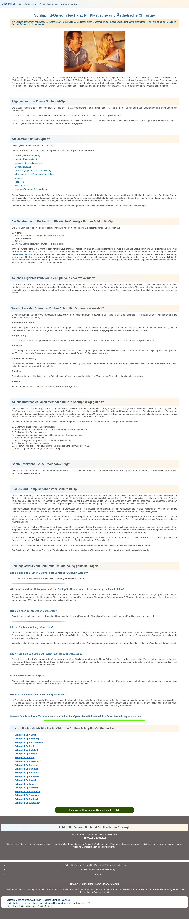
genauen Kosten (23, 254)
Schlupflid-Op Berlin (25, 746)
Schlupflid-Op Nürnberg (26, 788)
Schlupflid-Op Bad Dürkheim (29, 742)
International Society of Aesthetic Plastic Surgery (29, 906)
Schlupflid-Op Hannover (27, 773)
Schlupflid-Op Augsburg (27, 739)
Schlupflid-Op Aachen (26, 735)
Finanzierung (52, 4)
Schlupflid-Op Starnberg (27, 795)
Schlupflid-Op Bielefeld (26, 750)
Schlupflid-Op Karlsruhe (27, 776)
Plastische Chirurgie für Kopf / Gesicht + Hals (94, 810)
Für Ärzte (97, 875)
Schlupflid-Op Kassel (25, 780)
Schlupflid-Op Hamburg (26, 769)
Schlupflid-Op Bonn (24, 757)
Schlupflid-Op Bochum (26, 754)
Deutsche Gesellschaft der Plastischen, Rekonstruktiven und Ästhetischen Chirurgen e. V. (48, 903)
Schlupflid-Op (9, 4)
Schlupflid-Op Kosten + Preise (32, 4)
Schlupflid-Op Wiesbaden (27, 803)
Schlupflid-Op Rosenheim (27, 791)
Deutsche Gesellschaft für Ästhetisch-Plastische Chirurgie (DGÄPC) (38, 900)
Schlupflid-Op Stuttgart (26, 799)
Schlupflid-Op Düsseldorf (27, 761)
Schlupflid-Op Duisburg (26, 765)
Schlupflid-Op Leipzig (25, 784)
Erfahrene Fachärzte (69, 4)
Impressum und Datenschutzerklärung (97, 869)
